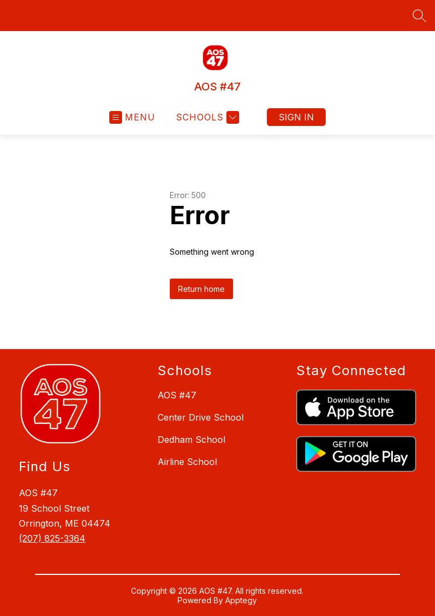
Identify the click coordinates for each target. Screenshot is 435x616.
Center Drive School (201, 417)
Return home (201, 289)
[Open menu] (132, 117)
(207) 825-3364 (52, 538)
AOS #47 (177, 395)
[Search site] (419, 15)
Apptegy (241, 600)
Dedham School (191, 439)
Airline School (187, 461)
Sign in (296, 117)
